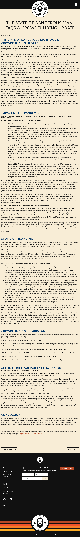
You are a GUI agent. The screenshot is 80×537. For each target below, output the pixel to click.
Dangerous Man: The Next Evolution (30, 434)
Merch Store (67, 469)
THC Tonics (7, 471)
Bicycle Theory (47, 534)
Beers (5, 468)
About (5, 487)
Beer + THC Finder (7, 476)
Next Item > (72, 449)
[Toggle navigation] (76, 4)
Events (5, 480)
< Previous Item (9, 449)
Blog (5, 484)
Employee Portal (56, 534)
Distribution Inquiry (8, 492)
